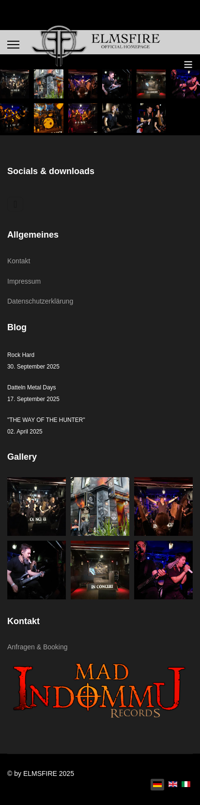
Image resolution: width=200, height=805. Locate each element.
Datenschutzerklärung (40, 301)
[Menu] (13, 44)
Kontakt (18, 261)
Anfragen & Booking (37, 647)
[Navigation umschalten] (105, 15)
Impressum (24, 281)
